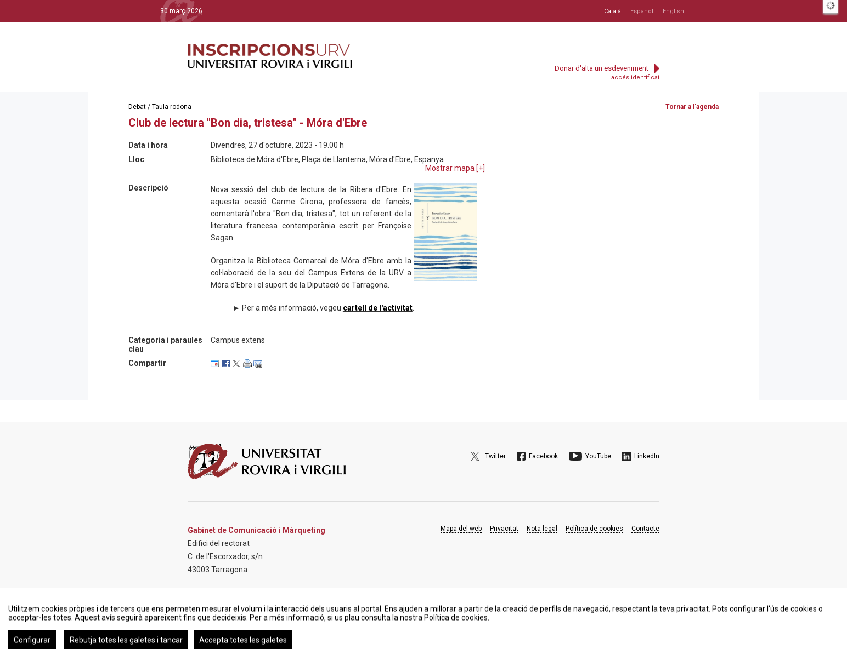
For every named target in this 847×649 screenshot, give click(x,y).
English (673, 11)
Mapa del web (461, 528)
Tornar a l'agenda (692, 107)
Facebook (543, 456)
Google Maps (218, 597)
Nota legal (542, 528)
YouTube (598, 456)
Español (641, 11)
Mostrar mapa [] (455, 168)
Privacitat (504, 528)
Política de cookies (594, 528)
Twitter (495, 456)
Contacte (645, 528)
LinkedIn (646, 456)
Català (612, 11)
